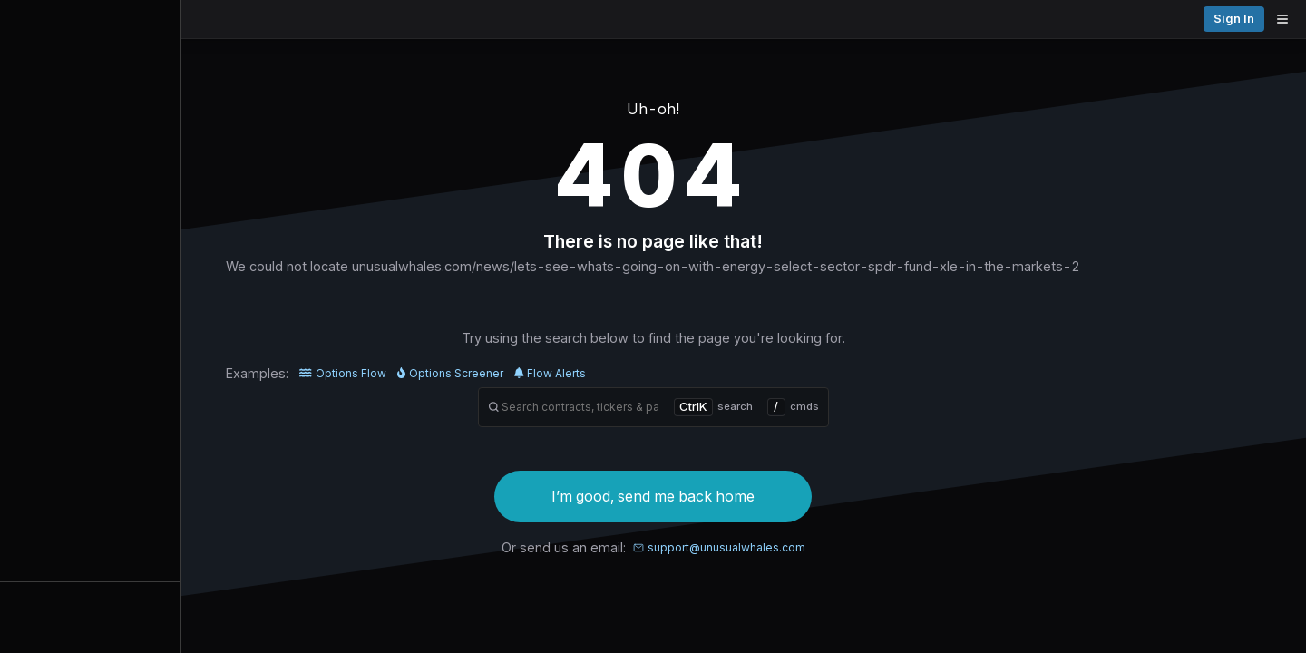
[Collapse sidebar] (21, 21)
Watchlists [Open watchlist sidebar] (91, 600)
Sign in (1268, 18)
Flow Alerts (641, 373)
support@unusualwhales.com (810, 547)
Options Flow (434, 373)
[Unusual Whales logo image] (262, 19)
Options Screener (541, 373)
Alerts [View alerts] (91, 565)
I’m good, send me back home (744, 496)
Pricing (1204, 18)
